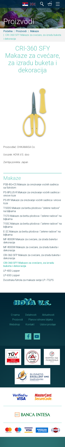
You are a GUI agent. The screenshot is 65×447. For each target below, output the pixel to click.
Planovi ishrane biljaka (40, 319)
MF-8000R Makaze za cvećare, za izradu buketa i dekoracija (30, 241)
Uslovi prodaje (48, 324)
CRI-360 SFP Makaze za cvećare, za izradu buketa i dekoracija (31, 257)
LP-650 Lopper (11, 275)
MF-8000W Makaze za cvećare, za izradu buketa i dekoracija (30, 249)
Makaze (34, 31)
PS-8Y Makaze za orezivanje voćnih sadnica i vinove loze (32, 202)
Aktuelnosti (48, 314)
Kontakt (30, 324)
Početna (7, 31)
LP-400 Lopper (11, 270)
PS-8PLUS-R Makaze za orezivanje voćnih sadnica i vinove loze (31, 194)
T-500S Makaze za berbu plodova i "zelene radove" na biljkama (31, 210)
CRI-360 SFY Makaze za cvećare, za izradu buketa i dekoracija (28, 264)
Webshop (14, 324)
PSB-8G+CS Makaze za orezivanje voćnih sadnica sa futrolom (31, 186)
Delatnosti (30, 314)
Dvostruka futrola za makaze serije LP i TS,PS (28, 280)
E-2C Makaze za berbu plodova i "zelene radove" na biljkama (32, 233)
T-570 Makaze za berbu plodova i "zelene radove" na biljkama (32, 217)
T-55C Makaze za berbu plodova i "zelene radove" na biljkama (32, 225)
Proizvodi (21, 31)
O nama (15, 314)
